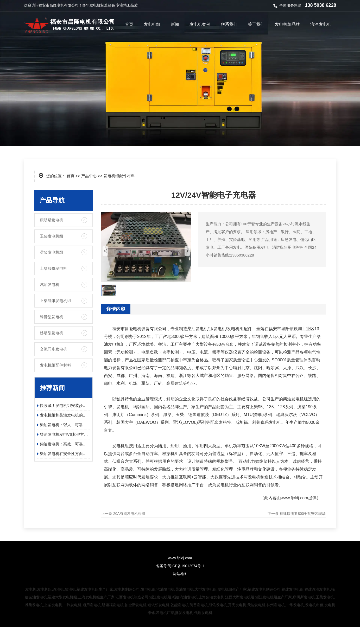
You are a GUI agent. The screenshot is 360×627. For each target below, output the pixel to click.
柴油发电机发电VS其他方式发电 (65, 434)
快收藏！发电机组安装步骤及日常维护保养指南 (65, 405)
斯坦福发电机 (113, 605)
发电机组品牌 (287, 24)
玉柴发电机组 (51, 236)
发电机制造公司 (127, 589)
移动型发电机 (51, 333)
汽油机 (58, 589)
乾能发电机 (179, 605)
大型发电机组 (206, 589)
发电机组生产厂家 (232, 589)
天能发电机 (256, 605)
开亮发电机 (237, 605)
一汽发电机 (72, 605)
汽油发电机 (320, 24)
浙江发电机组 (160, 597)
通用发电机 (92, 605)
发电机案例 (200, 24)
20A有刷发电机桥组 (129, 513)
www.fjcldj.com (294, 498)
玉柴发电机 (325, 597)
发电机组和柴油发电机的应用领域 (65, 415)
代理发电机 (203, 613)
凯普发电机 (199, 605)
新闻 (175, 24)
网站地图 (180, 574)
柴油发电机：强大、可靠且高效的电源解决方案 (65, 425)
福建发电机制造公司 (264, 589)
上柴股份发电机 (53, 268)
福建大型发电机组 (62, 597)
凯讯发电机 (218, 605)
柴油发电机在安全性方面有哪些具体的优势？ (65, 453)
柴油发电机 (184, 589)
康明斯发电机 (51, 220)
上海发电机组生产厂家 (96, 597)
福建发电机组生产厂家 (95, 589)
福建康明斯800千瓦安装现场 (303, 513)
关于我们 (256, 24)
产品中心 (89, 176)
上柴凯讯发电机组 (55, 300)
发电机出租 (314, 605)
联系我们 (229, 24)
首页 (129, 24)
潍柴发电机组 (51, 252)
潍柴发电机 (34, 605)
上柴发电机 (53, 605)
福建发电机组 (293, 589)
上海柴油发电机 (211, 597)
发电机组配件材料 (55, 365)
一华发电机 (295, 605)
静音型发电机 (51, 317)
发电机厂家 (165, 613)
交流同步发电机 (53, 349)
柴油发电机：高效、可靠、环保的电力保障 (65, 444)
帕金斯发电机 (136, 605)
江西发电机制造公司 (132, 597)
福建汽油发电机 (317, 589)
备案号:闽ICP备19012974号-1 (180, 566)
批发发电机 (184, 613)
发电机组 (152, 24)
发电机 (95, 5)
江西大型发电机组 (239, 597)
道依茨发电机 (158, 605)
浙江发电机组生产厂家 (273, 597)
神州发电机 (276, 605)
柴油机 (70, 589)
